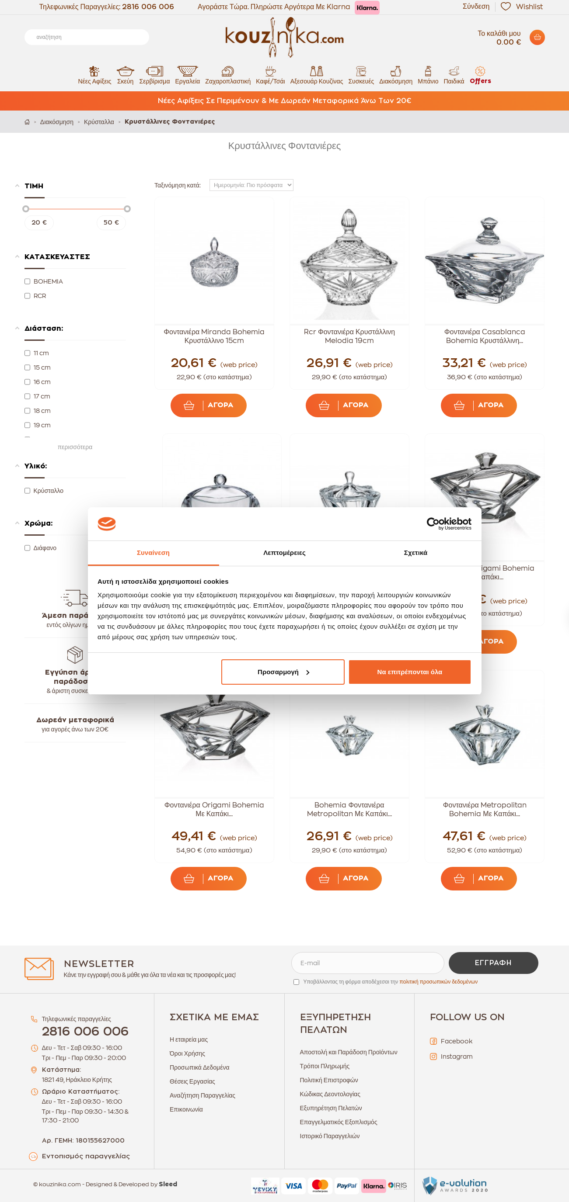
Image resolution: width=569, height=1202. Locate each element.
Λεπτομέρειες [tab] (284, 552)
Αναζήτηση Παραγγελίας (202, 1095)
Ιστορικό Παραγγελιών (330, 1136)
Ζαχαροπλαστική (228, 75)
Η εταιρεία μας (189, 1039)
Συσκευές (361, 75)
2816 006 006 (148, 6)
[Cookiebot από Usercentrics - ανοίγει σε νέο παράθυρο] (433, 523)
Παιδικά (453, 75)
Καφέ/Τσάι (270, 75)
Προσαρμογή (283, 671)
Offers (480, 75)
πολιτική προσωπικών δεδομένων (438, 981)
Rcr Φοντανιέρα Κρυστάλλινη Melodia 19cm (349, 336)
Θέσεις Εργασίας (192, 1081)
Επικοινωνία (186, 1109)
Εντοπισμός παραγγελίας (86, 1156)
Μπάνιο (428, 75)
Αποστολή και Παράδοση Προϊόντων (349, 1052)
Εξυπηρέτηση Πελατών (331, 1108)
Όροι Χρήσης (187, 1053)
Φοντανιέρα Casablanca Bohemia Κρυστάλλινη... (484, 336)
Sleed (168, 1184)
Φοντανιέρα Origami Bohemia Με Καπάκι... (484, 573)
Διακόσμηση (395, 75)
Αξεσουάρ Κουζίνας (316, 75)
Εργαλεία (187, 75)
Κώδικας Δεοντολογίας (330, 1094)
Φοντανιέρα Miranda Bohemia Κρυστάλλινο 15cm (214, 336)
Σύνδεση (476, 6)
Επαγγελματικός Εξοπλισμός (338, 1122)
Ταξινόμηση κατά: (177, 185)
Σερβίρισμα (155, 75)
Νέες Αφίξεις (94, 75)
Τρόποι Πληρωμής (325, 1066)
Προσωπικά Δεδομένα (200, 1067)
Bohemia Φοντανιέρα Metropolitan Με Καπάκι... (349, 809)
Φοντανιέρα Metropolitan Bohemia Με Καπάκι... (485, 809)
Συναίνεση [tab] (153, 552)
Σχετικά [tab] (415, 552)
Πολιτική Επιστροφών (329, 1080)
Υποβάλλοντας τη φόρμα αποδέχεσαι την (391, 981)
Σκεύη (125, 75)
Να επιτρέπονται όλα (410, 671)
